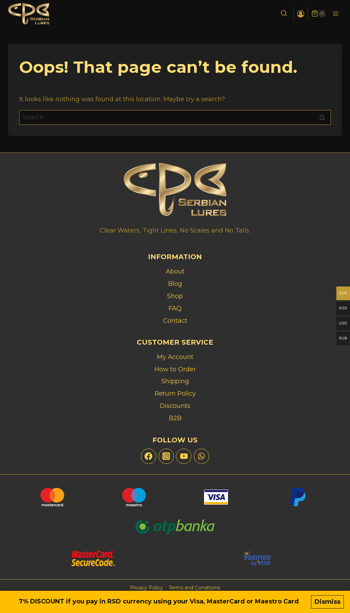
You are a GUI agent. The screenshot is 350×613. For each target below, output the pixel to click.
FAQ (175, 308)
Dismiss (327, 601)
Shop (175, 296)
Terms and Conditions (194, 588)
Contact (175, 320)
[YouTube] (183, 456)
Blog (175, 284)
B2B (175, 418)
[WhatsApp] (201, 456)
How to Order (175, 369)
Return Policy (175, 393)
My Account (175, 357)
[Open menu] (335, 13)
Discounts (175, 406)
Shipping (175, 381)
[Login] (300, 13)
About (175, 271)
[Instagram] (166, 456)
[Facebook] (148, 456)
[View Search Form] (284, 14)
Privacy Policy (146, 588)
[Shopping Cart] (318, 13)
